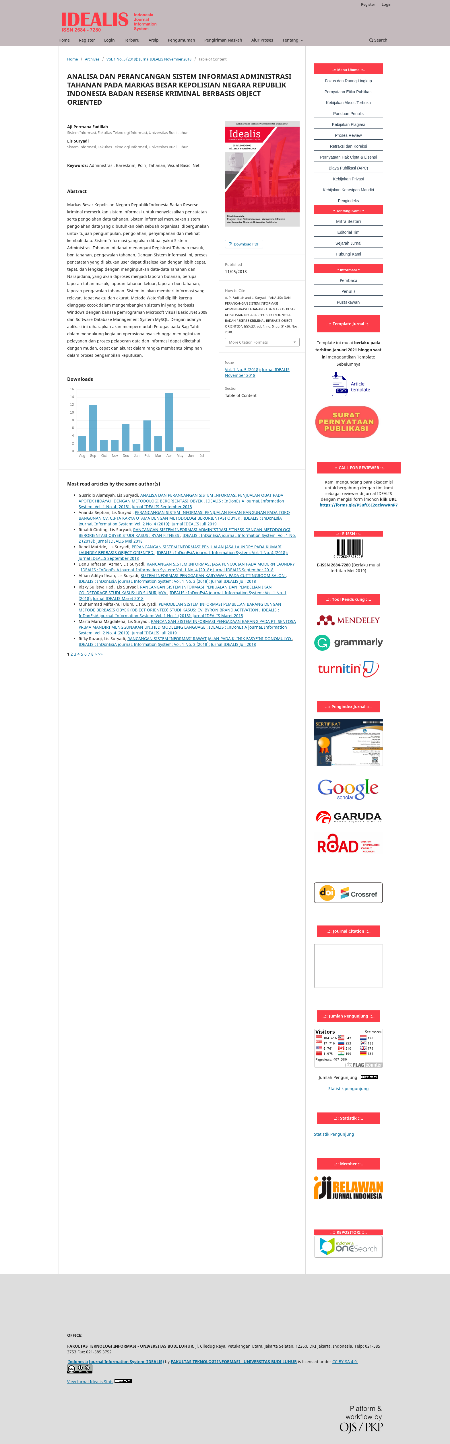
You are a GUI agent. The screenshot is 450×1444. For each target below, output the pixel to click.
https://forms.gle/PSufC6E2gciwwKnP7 (359, 505)
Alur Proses (262, 40)
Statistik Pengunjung (334, 1134)
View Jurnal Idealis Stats (90, 1381)
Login (109, 40)
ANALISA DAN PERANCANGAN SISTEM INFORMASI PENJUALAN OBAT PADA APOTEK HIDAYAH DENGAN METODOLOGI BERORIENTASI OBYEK (181, 498)
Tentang (291, 40)
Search (378, 40)
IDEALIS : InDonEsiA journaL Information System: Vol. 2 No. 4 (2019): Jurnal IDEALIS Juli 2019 (180, 521)
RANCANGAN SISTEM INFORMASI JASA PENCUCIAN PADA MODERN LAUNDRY (221, 564)
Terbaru (131, 40)
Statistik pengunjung (348, 1088)
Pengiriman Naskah (223, 40)
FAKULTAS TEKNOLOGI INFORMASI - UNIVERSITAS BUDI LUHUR (234, 1361)
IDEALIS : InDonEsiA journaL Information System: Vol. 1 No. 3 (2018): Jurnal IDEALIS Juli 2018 (167, 581)
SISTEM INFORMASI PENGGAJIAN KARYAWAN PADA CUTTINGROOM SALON (213, 575)
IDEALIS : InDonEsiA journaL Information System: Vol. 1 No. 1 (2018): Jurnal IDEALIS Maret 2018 (179, 612)
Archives (92, 59)
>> (100, 654)
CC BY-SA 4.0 (345, 1361)
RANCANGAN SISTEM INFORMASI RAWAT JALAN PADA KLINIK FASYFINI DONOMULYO (209, 638)
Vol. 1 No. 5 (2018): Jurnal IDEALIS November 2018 (148, 59)
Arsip (154, 40)
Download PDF (246, 244)
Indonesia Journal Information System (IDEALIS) (116, 1361)
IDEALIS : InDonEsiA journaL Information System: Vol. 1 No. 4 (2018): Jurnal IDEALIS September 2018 (181, 503)
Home (64, 40)
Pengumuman (181, 40)
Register (87, 40)
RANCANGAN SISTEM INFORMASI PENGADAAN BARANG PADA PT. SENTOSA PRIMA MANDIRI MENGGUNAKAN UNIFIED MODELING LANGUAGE (187, 624)
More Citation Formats (248, 342)
